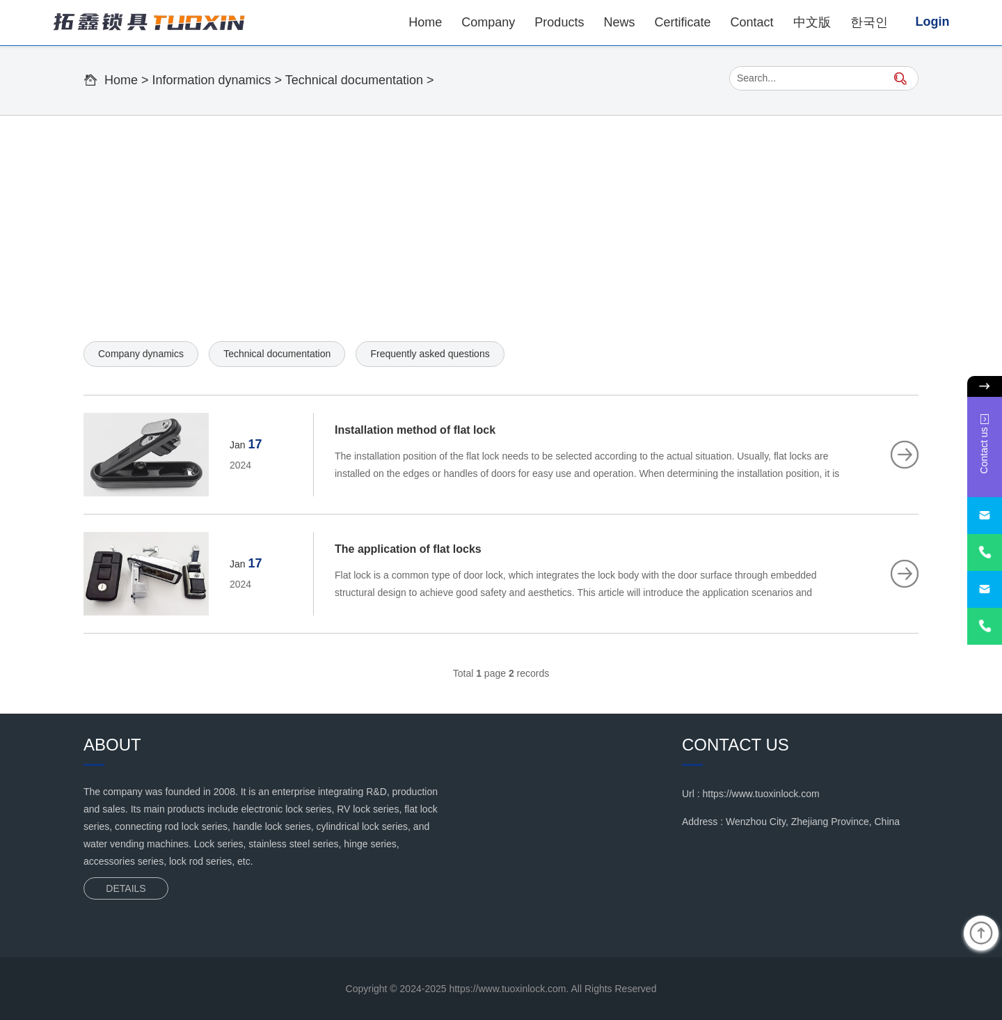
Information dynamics (211, 80)
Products (559, 22)
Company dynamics (141, 353)
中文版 (812, 22)
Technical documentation (354, 80)
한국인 (869, 22)
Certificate (682, 22)
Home (425, 22)
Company (488, 22)
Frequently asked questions (429, 353)
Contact (751, 22)
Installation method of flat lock (415, 430)
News (619, 22)
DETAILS (125, 888)
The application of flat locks (408, 549)
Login (933, 22)
